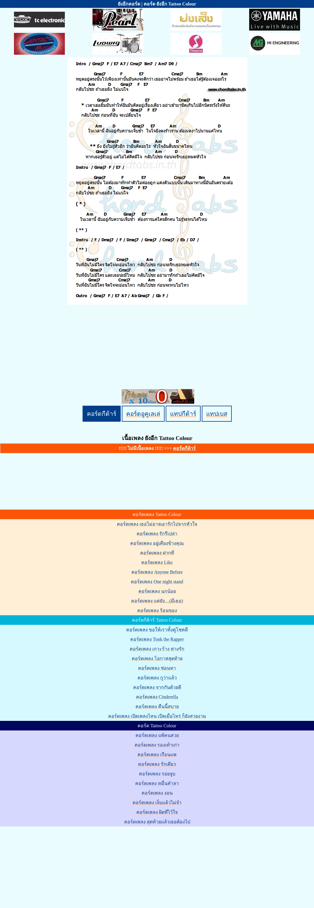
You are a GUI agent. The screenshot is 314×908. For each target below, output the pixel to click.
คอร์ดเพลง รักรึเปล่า (157, 533)
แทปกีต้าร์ (183, 413)
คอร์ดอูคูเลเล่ (143, 413)
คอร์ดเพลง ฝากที (157, 552)
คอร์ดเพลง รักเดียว (157, 764)
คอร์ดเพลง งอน (157, 792)
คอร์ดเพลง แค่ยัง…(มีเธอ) (157, 600)
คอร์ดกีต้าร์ (101, 413)
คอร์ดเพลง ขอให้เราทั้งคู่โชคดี (157, 629)
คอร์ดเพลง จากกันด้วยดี (157, 687)
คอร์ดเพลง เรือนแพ (157, 754)
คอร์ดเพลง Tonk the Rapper (157, 639)
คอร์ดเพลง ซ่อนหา (157, 668)
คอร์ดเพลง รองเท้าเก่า (157, 744)
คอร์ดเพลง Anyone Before (157, 572)
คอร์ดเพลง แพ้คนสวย (157, 735)
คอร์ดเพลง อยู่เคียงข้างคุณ (157, 543)
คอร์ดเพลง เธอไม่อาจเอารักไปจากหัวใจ (157, 524)
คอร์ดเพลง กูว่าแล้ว (157, 677)
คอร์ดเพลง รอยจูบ (157, 773)
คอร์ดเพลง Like (156, 562)
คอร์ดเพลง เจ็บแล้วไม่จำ (157, 802)
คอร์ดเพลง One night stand (157, 581)
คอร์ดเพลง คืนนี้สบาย (157, 706)
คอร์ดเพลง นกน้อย (157, 591)
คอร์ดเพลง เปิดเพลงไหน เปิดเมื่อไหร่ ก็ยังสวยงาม (157, 716)
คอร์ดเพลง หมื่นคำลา (157, 783)
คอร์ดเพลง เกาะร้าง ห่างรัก (157, 648)
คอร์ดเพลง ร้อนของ (157, 610)
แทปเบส (216, 413)
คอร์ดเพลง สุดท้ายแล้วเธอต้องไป (157, 821)
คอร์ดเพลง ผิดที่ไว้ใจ (157, 812)
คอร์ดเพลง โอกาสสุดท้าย (157, 658)
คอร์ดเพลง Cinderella (157, 696)
